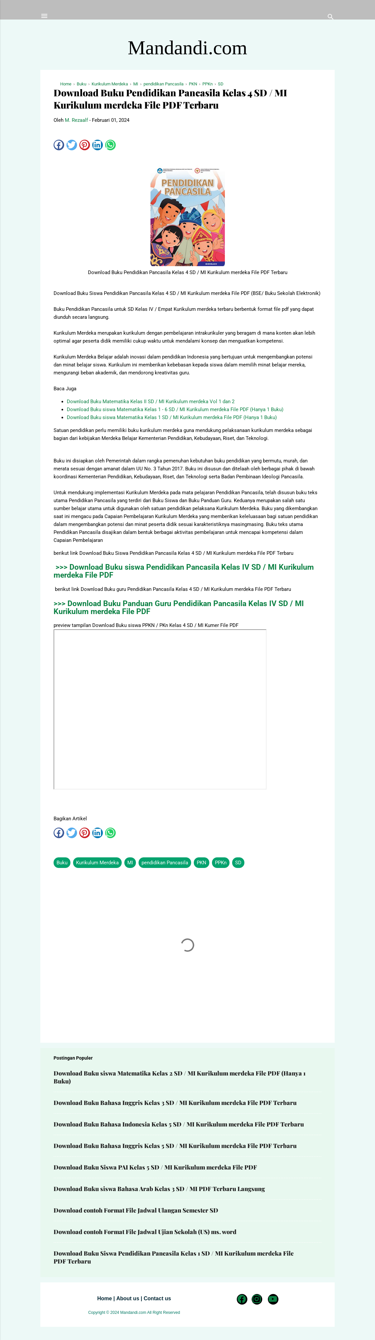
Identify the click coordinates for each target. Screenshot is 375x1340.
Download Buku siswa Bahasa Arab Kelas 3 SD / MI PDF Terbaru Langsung (159, 1189)
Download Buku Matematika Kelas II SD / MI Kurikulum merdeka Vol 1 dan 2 (150, 402)
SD (238, 863)
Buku (62, 863)
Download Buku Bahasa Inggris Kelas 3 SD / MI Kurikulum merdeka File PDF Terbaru (175, 1103)
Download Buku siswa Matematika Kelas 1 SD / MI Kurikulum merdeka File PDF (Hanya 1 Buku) (172, 417)
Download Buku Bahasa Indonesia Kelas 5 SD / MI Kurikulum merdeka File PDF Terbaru (179, 1124)
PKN (201, 863)
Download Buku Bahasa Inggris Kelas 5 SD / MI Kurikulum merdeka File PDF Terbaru (175, 1146)
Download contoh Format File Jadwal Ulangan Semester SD (136, 1210)
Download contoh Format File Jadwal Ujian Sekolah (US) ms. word (145, 1232)
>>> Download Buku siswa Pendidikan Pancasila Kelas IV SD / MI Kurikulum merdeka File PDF (184, 571)
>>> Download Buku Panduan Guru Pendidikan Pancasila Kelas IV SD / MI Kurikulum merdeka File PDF (179, 607)
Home (104, 1298)
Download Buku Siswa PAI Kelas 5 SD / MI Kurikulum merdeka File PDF (155, 1167)
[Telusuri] (331, 18)
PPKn (221, 863)
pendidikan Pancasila (165, 863)
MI (130, 863)
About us (127, 1298)
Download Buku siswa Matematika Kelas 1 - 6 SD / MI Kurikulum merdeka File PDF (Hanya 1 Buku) (175, 409)
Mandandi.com (187, 48)
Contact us (157, 1298)
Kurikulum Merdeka (97, 863)
